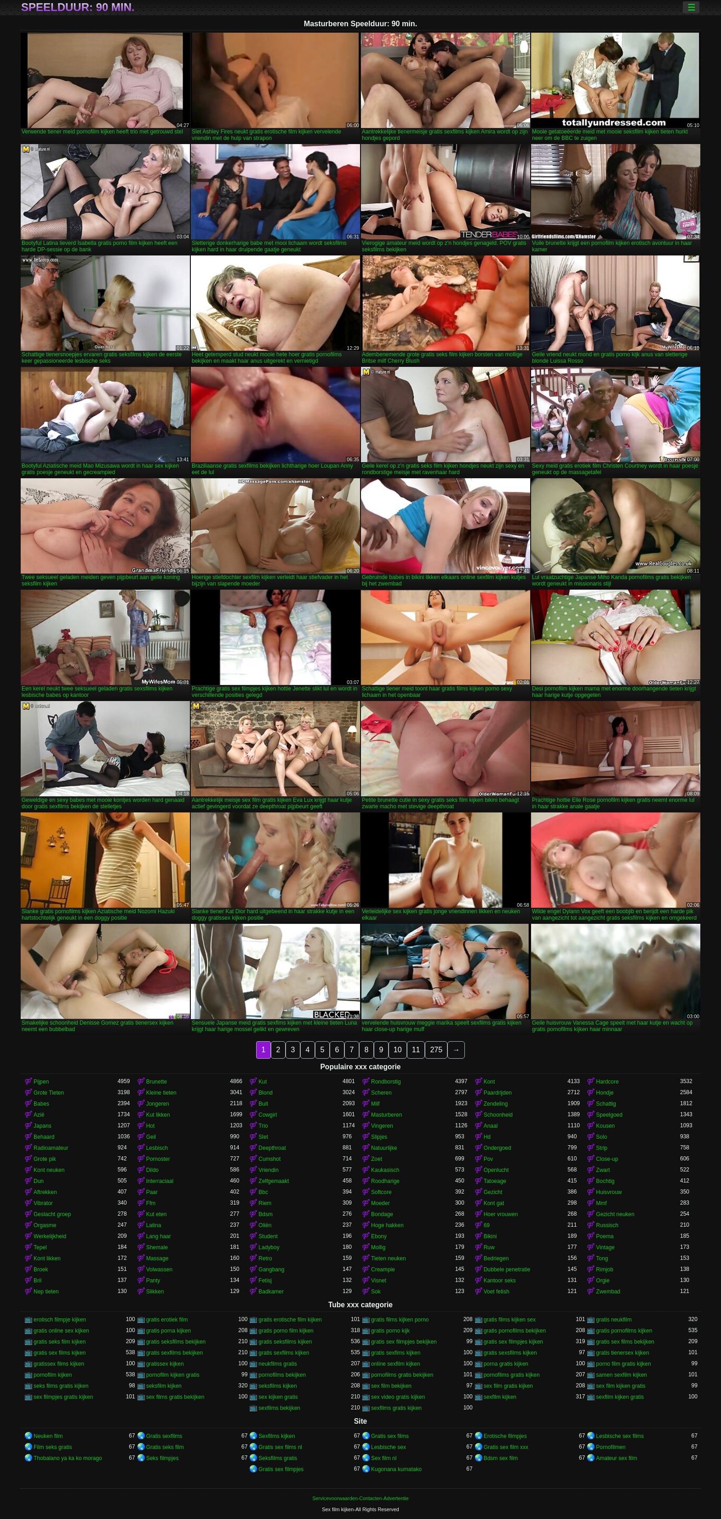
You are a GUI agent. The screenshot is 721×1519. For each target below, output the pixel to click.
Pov (488, 1159)
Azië (39, 1115)
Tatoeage (495, 1181)
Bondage (382, 1214)
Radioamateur (51, 1148)
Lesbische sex (388, 1447)
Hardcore (607, 1081)
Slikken (155, 1291)
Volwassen (159, 1269)
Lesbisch (157, 1148)
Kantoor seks (500, 1280)
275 (436, 1050)
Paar (152, 1192)
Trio (263, 1126)
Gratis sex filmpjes (280, 1469)
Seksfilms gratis (277, 1458)
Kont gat (494, 1203)
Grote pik (45, 1159)
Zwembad (608, 1291)
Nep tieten (46, 1291)
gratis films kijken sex (510, 1319)
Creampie (383, 1269)
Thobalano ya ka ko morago (68, 1458)
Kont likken (47, 1258)
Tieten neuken (388, 1258)
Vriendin (268, 1170)
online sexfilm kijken (395, 1364)
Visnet (378, 1280)
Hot (150, 1126)
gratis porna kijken (168, 1331)
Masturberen (386, 1115)
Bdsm (265, 1214)
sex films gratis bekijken (175, 1397)
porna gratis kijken (506, 1364)
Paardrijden (498, 1093)
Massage (157, 1258)
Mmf (601, 1203)
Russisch (607, 1225)
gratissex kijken (165, 1364)
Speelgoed (609, 1115)
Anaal (491, 1126)
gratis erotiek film (167, 1319)
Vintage (605, 1247)
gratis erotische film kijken (289, 1319)
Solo (601, 1137)
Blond (265, 1093)
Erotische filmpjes (505, 1436)
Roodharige (385, 1181)
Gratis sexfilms (164, 1436)
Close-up (607, 1159)
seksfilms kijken (277, 1386)
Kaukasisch (385, 1170)
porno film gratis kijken (623, 1364)
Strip (601, 1148)
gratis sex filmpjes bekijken (404, 1342)
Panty (153, 1280)
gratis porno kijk (390, 1331)
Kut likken (158, 1115)
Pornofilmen (610, 1447)
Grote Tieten (49, 1093)
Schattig (606, 1104)
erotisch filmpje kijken (60, 1319)
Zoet (376, 1159)
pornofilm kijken (53, 1375)
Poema (604, 1236)
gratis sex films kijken (60, 1353)
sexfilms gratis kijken (396, 1408)
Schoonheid (498, 1115)
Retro (265, 1258)
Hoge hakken (387, 1225)
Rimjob (604, 1269)
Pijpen (41, 1081)
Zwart (603, 1170)
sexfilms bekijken (279, 1408)
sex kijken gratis (278, 1397)
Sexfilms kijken (276, 1436)
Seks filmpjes (162, 1458)
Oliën (264, 1225)
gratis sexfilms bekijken (174, 1353)
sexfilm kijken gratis (620, 1397)
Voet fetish (496, 1291)
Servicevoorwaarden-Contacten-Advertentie (360, 1498)
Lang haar (158, 1236)
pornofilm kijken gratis (173, 1375)
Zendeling (496, 1104)
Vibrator (43, 1203)
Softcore (381, 1192)
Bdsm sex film (501, 1458)
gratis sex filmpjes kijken (513, 1342)
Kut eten (156, 1214)
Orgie (602, 1280)
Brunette (156, 1081)
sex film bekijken (391, 1386)
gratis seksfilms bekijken (176, 1342)
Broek (41, 1269)
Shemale (157, 1247)
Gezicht (493, 1192)
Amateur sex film (616, 1458)
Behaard (44, 1137)
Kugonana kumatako (396, 1469)
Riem (264, 1203)
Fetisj (265, 1280)
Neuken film (48, 1436)
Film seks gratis (53, 1447)
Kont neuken (49, 1170)
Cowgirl (267, 1115)
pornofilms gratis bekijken (402, 1375)
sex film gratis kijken (508, 1386)
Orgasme (45, 1225)
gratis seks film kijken (60, 1342)
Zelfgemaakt (273, 1181)
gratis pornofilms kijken (624, 1331)
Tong (602, 1258)
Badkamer (271, 1291)
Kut (262, 1081)
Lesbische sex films (620, 1436)
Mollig (378, 1247)
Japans (43, 1126)
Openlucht (496, 1170)
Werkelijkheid (50, 1236)
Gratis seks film (165, 1447)
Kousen (605, 1126)
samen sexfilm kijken (621, 1375)
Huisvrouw (609, 1192)
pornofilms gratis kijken (512, 1375)
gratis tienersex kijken (622, 1353)
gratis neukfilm (613, 1319)
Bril (37, 1280)
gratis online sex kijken (61, 1331)
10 (398, 1050)
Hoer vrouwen (501, 1214)
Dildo (152, 1170)
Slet (263, 1137)
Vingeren (382, 1126)
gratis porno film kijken (285, 1331)
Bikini (490, 1236)
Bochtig (605, 1181)
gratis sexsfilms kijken (510, 1353)
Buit (263, 1104)
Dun (39, 1181)
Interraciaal (159, 1181)
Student (267, 1236)
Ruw (489, 1247)
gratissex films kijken (59, 1364)
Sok (376, 1291)
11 (416, 1050)
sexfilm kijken (500, 1397)
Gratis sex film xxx (506, 1447)
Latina (153, 1225)
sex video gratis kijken (398, 1397)
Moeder (380, 1203)
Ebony (379, 1236)
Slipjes (379, 1137)
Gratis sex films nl (280, 1447)
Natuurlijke (384, 1148)
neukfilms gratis (277, 1364)
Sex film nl (383, 1458)
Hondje (604, 1093)
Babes (41, 1104)
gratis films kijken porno (400, 1319)
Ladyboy (268, 1247)
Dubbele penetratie (507, 1269)
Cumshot (269, 1159)
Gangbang (271, 1269)
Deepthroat (272, 1148)
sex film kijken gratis (620, 1386)
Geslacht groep (52, 1214)
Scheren (381, 1093)
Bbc (263, 1192)
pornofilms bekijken (282, 1375)
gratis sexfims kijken (395, 1353)
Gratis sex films (390, 1436)
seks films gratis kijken (61, 1386)
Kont (489, 1081)
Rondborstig (386, 1081)
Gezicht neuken (615, 1214)
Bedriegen (496, 1258)
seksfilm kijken (164, 1386)
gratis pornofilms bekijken (515, 1331)
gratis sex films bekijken (625, 1342)
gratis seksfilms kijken (285, 1342)
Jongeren (157, 1104)
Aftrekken (45, 1192)
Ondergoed (497, 1148)
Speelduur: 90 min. (78, 7)
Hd (487, 1137)
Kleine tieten (161, 1093)
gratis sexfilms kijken (283, 1353)
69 (487, 1225)
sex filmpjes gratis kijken (63, 1397)
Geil (151, 1137)
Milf (375, 1104)
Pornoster (158, 1159)
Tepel (40, 1247)
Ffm (151, 1203)
